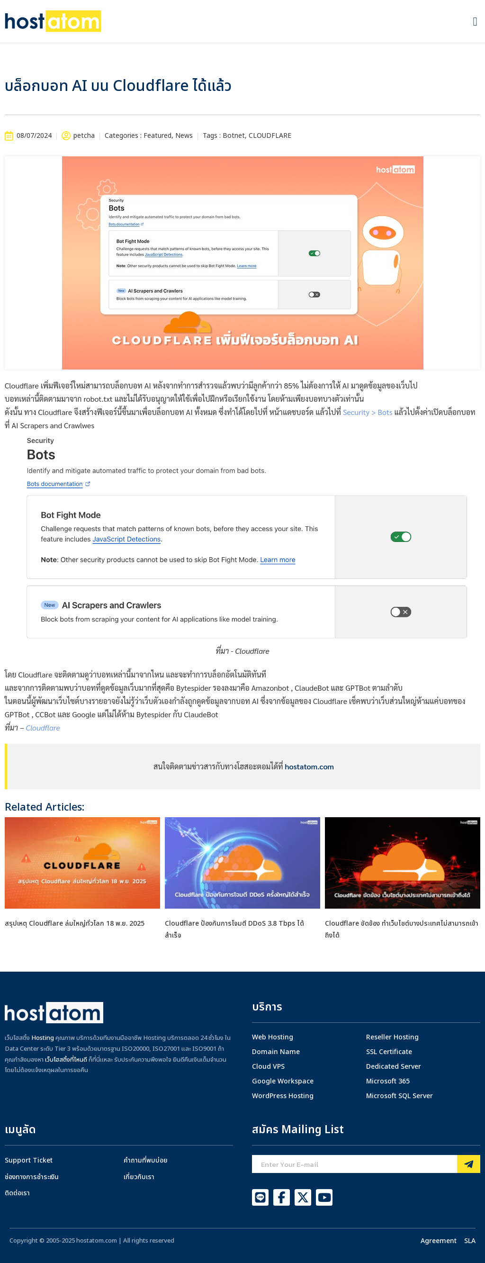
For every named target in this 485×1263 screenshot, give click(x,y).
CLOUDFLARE (270, 136)
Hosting (42, 1038)
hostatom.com (309, 766)
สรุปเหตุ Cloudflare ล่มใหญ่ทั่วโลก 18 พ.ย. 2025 (74, 924)
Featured (157, 136)
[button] (475, 21)
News (184, 136)
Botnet (234, 136)
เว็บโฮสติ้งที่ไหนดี (66, 1060)
